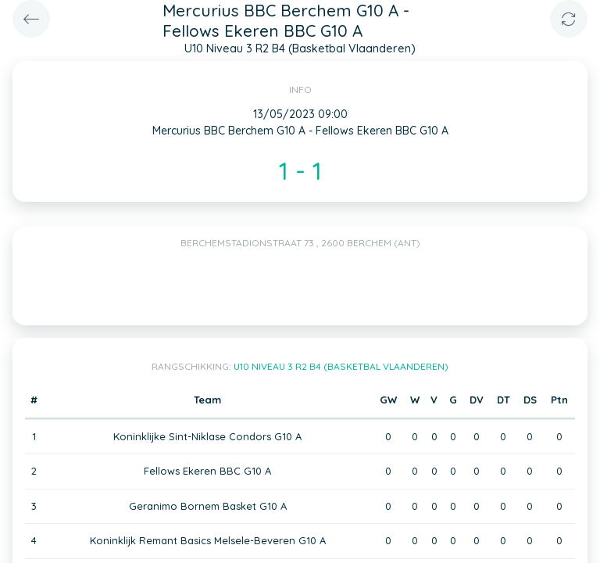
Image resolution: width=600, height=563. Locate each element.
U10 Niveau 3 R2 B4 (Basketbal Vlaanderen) (341, 366)
